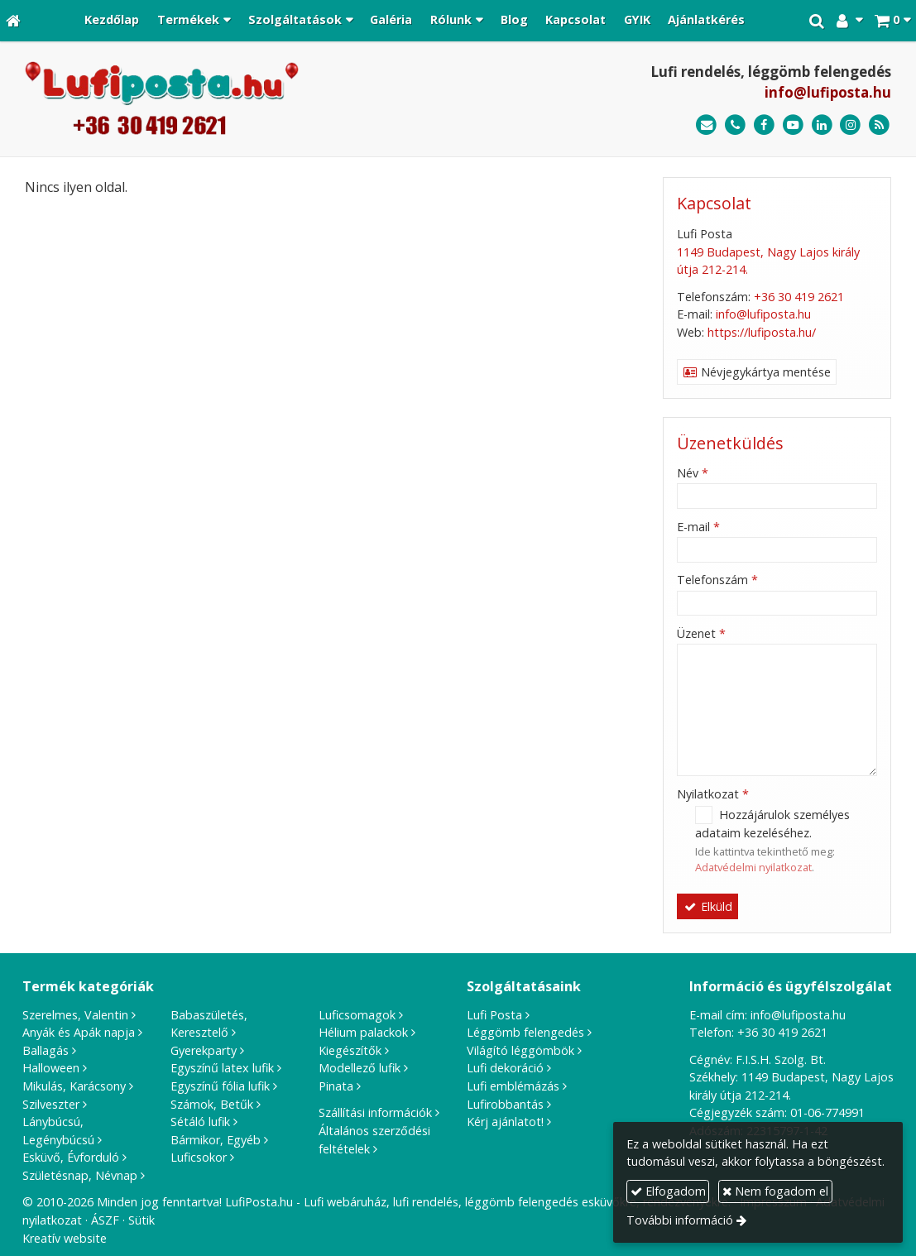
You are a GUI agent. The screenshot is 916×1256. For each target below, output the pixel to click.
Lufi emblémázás (513, 1086)
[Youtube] (793, 125)
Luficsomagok (357, 1015)
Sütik (141, 1220)
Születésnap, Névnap (79, 1175)
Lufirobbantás (505, 1104)
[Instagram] (850, 125)
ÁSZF (105, 1220)
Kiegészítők (350, 1050)
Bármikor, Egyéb (215, 1140)
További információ (679, 1220)
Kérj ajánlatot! (505, 1121)
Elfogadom (668, 1191)
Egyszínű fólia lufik (220, 1086)
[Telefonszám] (735, 125)
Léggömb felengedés (525, 1032)
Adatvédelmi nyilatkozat (753, 867)
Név (692, 473)
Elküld (708, 906)
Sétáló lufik (200, 1121)
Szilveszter (50, 1104)
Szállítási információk (375, 1112)
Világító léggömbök (520, 1050)
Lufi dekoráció (505, 1068)
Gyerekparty (203, 1050)
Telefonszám (717, 579)
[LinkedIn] (822, 125)
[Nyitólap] (13, 20)
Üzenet (701, 633)
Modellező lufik (359, 1068)
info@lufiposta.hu (828, 92)
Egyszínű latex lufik (222, 1068)
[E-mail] (706, 125)
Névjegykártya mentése (757, 372)
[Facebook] (764, 125)
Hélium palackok (363, 1032)
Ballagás (45, 1050)
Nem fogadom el (775, 1191)
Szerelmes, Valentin (75, 1015)
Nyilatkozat (713, 794)
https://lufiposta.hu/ (761, 332)
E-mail (698, 527)
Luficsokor (198, 1157)
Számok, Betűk (211, 1104)
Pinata (336, 1086)
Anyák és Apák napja (78, 1032)
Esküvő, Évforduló (70, 1157)
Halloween (50, 1068)
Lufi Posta (494, 1015)
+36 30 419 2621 (799, 296)
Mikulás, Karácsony (74, 1086)
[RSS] (879, 125)
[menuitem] (112, 20)
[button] (892, 20)
